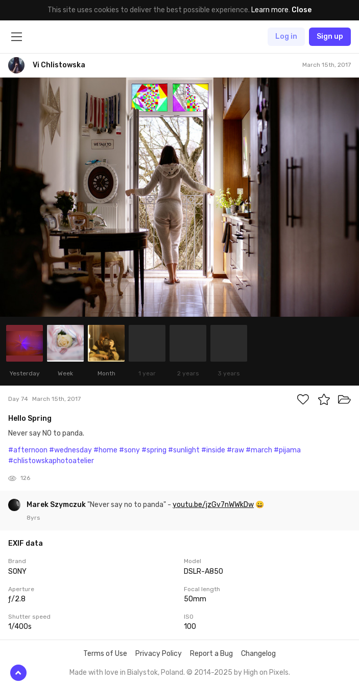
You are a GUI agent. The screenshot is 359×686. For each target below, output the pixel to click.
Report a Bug (211, 653)
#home (105, 450)
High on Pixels (266, 672)
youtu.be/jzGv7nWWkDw (213, 504)
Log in (286, 36)
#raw (235, 450)
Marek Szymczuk (57, 504)
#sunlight (184, 450)
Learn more (270, 10)
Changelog (258, 653)
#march (259, 450)
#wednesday (70, 450)
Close (302, 10)
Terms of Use (105, 653)
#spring (153, 450)
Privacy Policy (158, 653)
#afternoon (27, 450)
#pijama (287, 450)
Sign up (330, 36)
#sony (129, 450)
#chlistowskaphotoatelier (51, 460)
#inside (213, 450)
